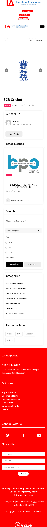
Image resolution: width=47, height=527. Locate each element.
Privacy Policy (30, 492)
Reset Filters (32, 264)
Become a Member (11, 396)
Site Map (6, 488)
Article (10, 340)
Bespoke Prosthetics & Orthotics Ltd (23, 186)
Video (10, 252)
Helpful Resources (11, 399)
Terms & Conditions (35, 488)
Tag (7, 237)
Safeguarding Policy (23, 495)
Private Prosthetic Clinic (17, 200)
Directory (12, 242)
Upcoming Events (10, 406)
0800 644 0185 (11, 365)
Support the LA (9, 392)
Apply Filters (14, 264)
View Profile (14, 134)
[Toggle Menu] (42, 26)
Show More (9, 257)
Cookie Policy (16, 492)
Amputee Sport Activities (25, 105)
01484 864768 (14, 191)
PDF (10, 247)
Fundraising (7, 403)
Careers (6, 409)
